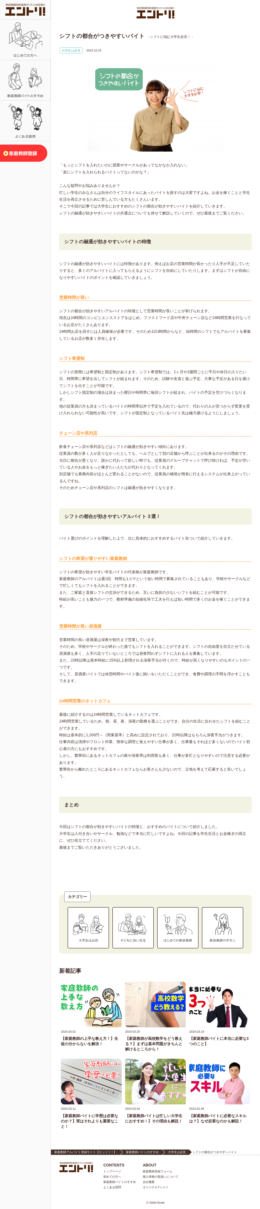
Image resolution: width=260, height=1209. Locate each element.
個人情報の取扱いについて (160, 1176)
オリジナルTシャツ (155, 1187)
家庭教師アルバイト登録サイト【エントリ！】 (85, 1152)
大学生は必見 (71, 50)
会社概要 (149, 1182)
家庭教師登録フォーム (157, 1171)
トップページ (112, 1171)
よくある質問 (112, 1187)
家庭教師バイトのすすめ (142, 1152)
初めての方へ (112, 1176)
